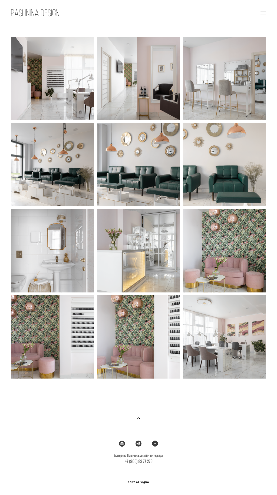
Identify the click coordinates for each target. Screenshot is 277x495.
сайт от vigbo (138, 482)
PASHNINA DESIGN (35, 13)
